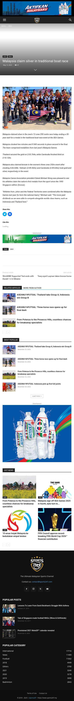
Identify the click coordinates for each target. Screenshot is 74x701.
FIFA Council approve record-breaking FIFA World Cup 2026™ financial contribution (52, 536)
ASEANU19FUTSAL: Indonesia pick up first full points (39, 384)
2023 (10, 26)
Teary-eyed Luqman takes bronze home (54, 276)
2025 (4, 301)
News (10, 56)
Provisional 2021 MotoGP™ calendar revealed (36, 630)
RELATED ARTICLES (12, 288)
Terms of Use (32, 693)
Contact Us (43, 693)
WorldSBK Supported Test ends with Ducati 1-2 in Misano (18, 277)
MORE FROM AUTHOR (32, 288)
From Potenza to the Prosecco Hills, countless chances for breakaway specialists (19, 504)
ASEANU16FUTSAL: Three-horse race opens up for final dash (42, 359)
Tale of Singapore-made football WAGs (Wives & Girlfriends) (42, 618)
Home (3, 26)
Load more (37, 396)
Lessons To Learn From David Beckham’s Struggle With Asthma (43, 606)
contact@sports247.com (42, 581)
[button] (4, 19)
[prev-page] (4, 332)
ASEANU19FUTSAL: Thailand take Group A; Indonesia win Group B (44, 347)
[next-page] (8, 332)
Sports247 (32, 698)
